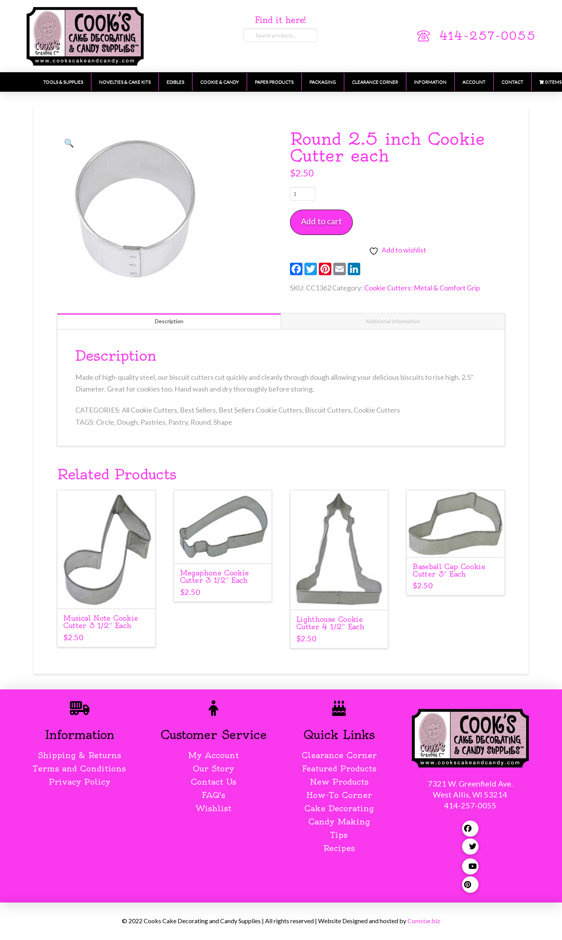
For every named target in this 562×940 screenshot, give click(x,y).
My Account (213, 755)
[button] (69, 143)
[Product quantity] (302, 193)
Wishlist (213, 808)
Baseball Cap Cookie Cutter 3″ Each (449, 570)
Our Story (213, 768)
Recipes (339, 848)
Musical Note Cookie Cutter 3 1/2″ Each (100, 622)
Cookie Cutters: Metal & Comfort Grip (422, 287)
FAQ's (213, 795)
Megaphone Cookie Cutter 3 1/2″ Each (214, 576)
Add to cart (321, 221)
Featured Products (339, 768)
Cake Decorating (339, 808)
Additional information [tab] (393, 321)
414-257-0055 (487, 36)
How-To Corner (339, 795)
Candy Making (339, 821)
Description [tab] (169, 321)
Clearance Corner (339, 755)
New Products (339, 782)
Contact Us (213, 782)
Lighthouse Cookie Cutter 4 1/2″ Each (330, 623)
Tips (339, 835)
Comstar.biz (423, 920)
